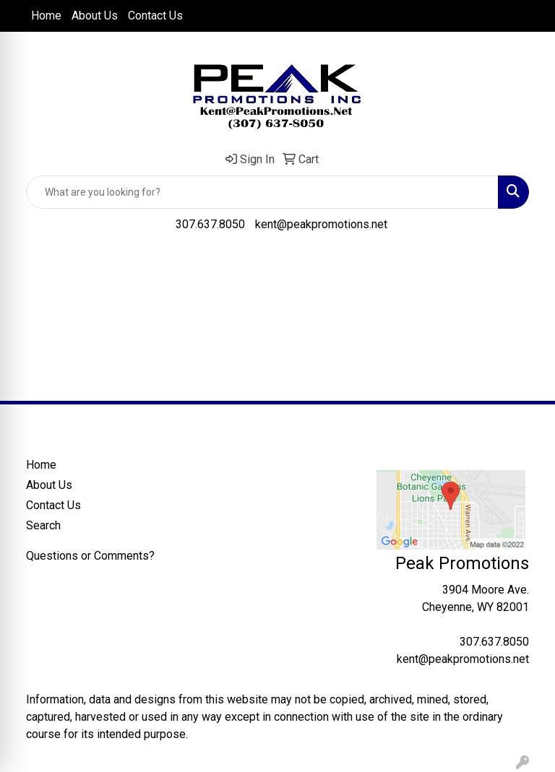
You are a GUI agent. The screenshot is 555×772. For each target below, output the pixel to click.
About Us (95, 15)
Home (46, 15)
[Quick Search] (262, 192)
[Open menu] (526, 266)
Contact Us (155, 15)
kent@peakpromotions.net (321, 224)
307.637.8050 (210, 224)
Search (43, 525)
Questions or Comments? (90, 556)
